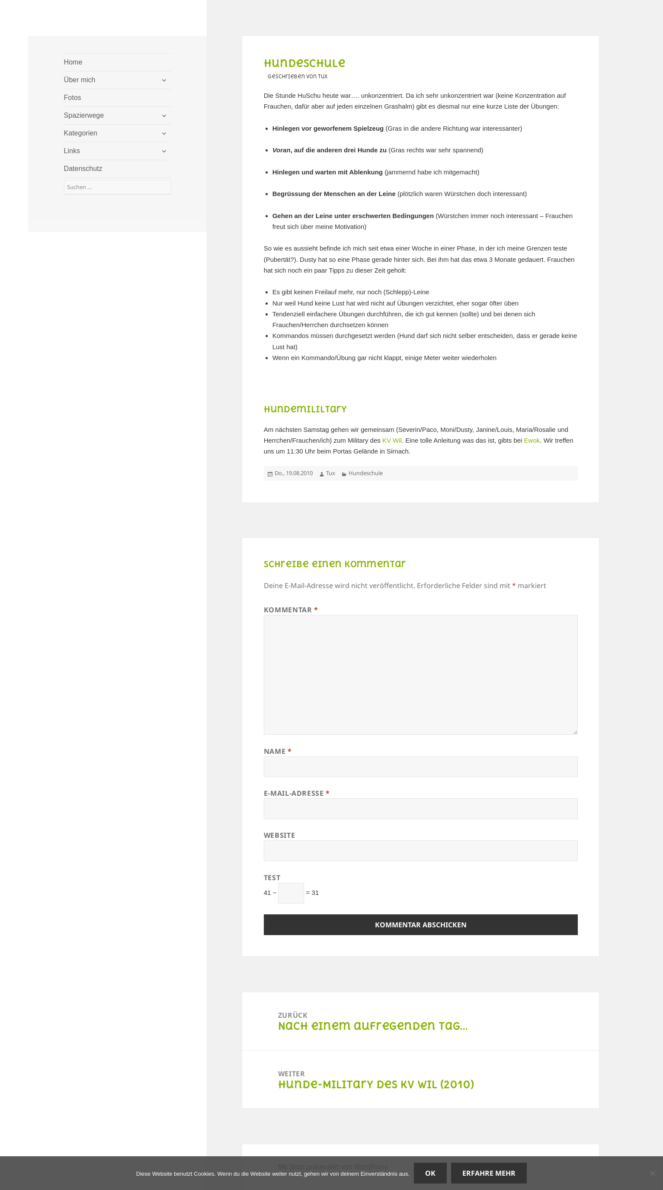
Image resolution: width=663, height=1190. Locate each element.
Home (73, 62)
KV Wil (392, 440)
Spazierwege (84, 115)
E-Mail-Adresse (297, 793)
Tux (330, 473)
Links (72, 150)
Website (279, 835)
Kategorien (80, 133)
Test (272, 877)
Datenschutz (83, 168)
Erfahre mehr (489, 1173)
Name (278, 751)
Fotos (72, 97)
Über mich (80, 80)
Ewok (532, 440)
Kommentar (291, 609)
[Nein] (652, 1173)
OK (430, 1173)
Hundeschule (366, 473)
